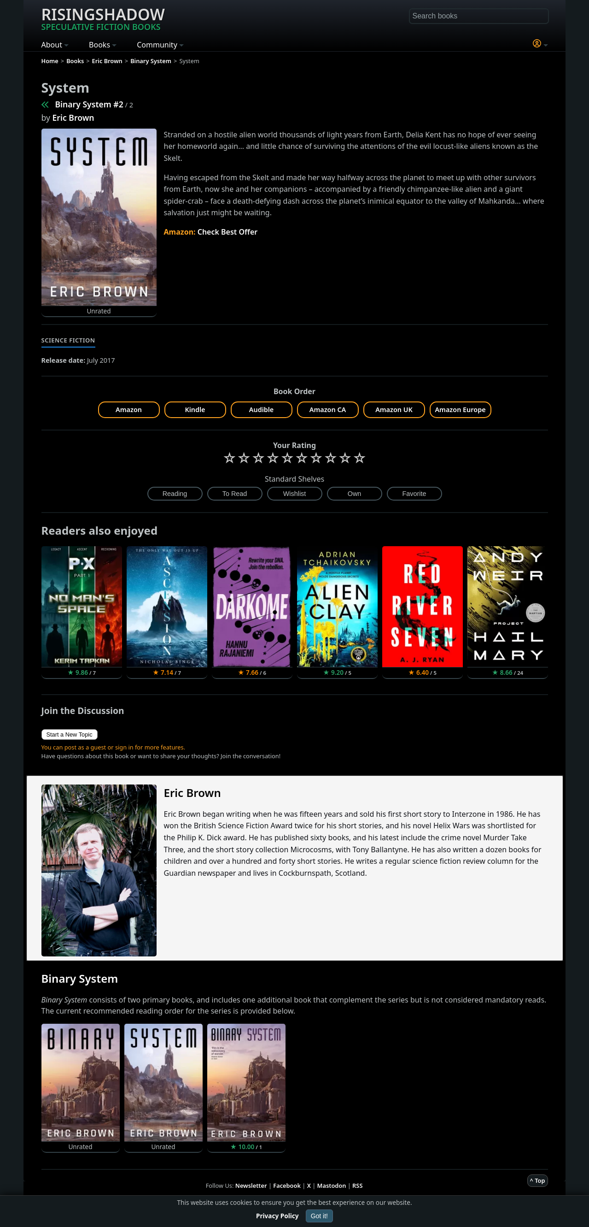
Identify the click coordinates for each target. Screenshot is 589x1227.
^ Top (537, 1180)
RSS (357, 1185)
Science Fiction (68, 340)
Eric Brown (73, 117)
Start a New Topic (70, 734)
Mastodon (331, 1185)
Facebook (287, 1185)
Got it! (319, 1216)
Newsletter (251, 1185)
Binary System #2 (89, 104)
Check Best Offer (228, 232)
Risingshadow (103, 18)
